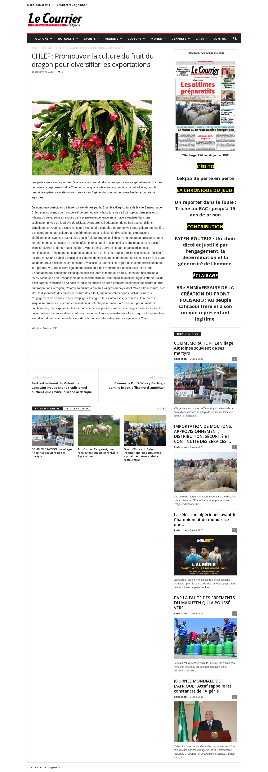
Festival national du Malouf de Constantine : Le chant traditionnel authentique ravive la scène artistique (62, 387)
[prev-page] (158, 408)
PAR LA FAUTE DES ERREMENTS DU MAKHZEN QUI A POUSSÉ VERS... (204, 603)
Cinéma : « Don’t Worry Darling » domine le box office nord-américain (136, 385)
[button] (234, 38)
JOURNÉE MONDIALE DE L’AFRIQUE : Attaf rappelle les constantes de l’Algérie (203, 686)
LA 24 (201, 38)
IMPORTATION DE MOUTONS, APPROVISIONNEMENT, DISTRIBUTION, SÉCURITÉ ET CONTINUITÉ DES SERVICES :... (203, 434)
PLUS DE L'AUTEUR (77, 408)
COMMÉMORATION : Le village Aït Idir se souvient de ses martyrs (52, 452)
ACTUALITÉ (68, 38)
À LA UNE (43, 38)
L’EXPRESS (180, 38)
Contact (220, 39)
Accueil (35, 47)
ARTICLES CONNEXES (47, 408)
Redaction (180, 358)
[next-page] (163, 408)
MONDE (158, 38)
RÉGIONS (113, 38)
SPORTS (91, 38)
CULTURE (136, 38)
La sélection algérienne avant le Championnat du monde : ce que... (205, 519)
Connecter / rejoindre (72, 5)
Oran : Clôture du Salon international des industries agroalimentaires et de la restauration (142, 454)
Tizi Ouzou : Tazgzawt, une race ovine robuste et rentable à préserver (98, 452)
